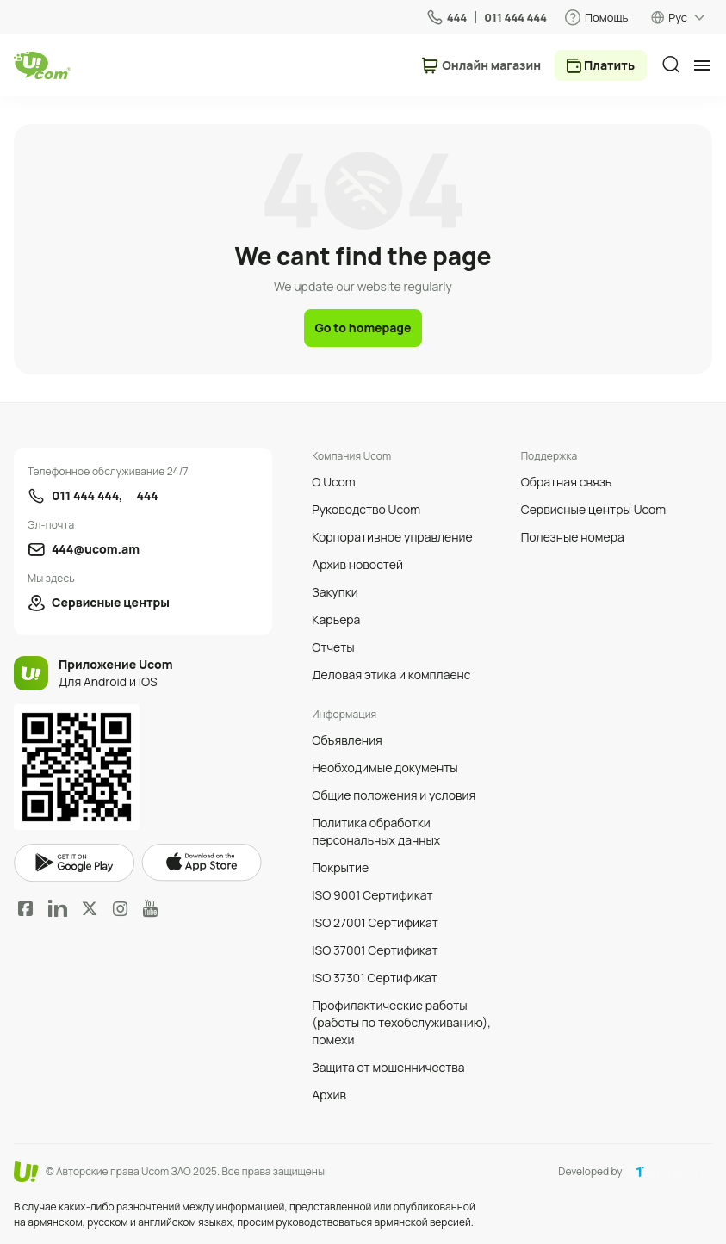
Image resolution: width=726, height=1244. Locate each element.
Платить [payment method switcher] (609, 65)
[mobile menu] (702, 65)
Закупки (334, 592)
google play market (74, 863)
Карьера (336, 619)
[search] (671, 64)
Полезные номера (572, 537)
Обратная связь (566, 481)
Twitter (90, 908)
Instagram (121, 908)
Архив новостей (357, 564)
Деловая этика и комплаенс (391, 674)
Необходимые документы (384, 767)
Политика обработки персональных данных (376, 831)
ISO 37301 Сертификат (374, 977)
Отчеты (333, 647)
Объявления (347, 740)
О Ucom (333, 481)
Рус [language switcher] (677, 17)
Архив (329, 1094)
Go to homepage (362, 327)
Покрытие (340, 867)
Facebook (26, 908)
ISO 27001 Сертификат (375, 922)
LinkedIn (58, 908)
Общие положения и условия (393, 795)
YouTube (150, 908)
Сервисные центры (111, 602)
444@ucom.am (96, 549)
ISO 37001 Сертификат (374, 950)
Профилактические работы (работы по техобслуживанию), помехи (401, 1022)
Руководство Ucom (366, 509)
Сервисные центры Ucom (594, 509)
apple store (201, 863)
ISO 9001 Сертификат (372, 895)
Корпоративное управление (392, 537)
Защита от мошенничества (388, 1067)
